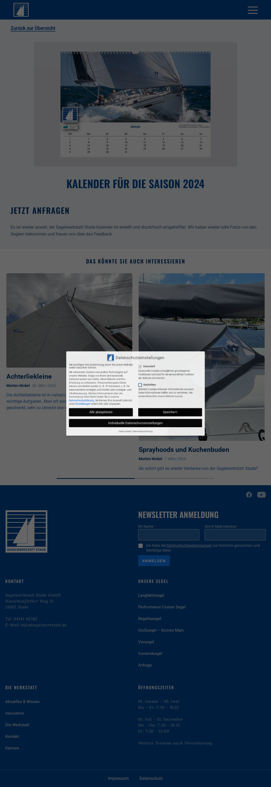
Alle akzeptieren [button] (118, 403)
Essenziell (141, 380)
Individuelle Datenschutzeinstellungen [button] (135, 408)
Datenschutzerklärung (109, 396)
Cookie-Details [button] (130, 412)
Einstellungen (109, 398)
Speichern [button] (152, 403)
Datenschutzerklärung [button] (139, 412)
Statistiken (142, 389)
